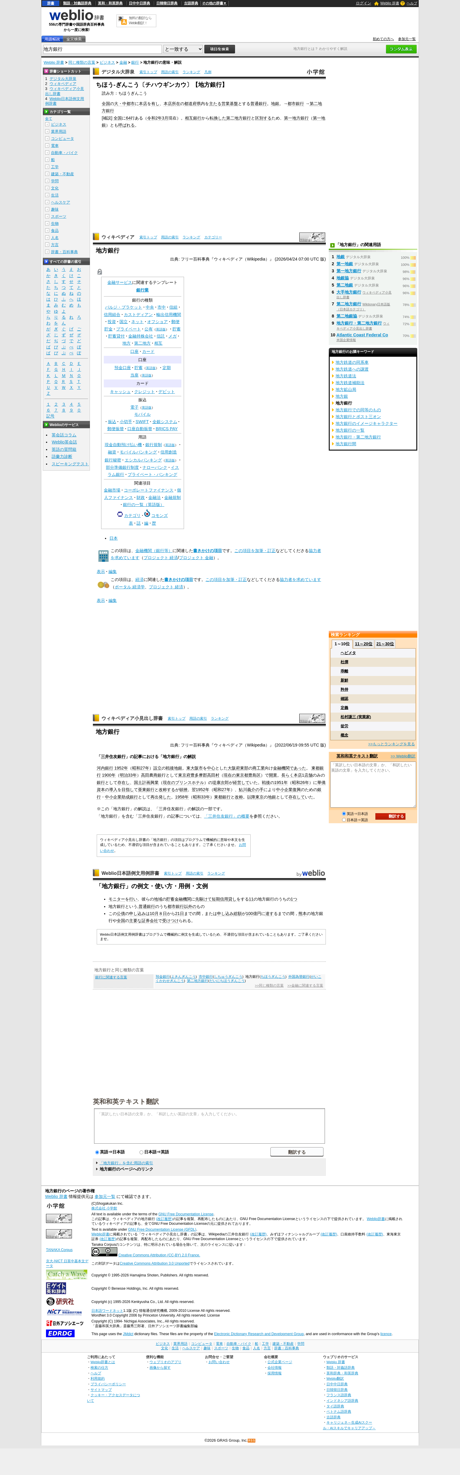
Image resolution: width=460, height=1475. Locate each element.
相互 (158, 343)
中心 (211, 768)
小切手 (126, 421)
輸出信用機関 (168, 314)
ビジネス (107, 62)
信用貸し (228, 899)
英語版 (161, 329)
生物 (55, 223)
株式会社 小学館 (104, 1208)
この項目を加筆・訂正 (255, 550)
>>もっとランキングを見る (391, 744)
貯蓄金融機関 (178, 899)
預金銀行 (163, 976)
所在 (176, 103)
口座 (134, 351)
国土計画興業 (146, 782)
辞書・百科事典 (64, 252)
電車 (55, 145)
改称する (167, 789)
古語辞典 (191, 3)
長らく (287, 775)
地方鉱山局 (346, 389)
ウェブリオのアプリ (165, 1362)
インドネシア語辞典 (342, 1400)
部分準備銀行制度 (122, 467)
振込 (112, 421)
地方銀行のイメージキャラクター (366, 423)
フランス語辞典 (338, 1395)
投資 (112, 321)
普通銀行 (258, 103)
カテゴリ (132, 515)
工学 (55, 167)
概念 (344, 735)
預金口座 (122, 367)
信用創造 (168, 452)
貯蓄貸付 (116, 336)
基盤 (234, 103)
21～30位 (385, 643)
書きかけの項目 (207, 550)
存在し (123, 782)
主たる (215, 103)
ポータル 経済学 (130, 587)
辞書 (50, 3)
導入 (113, 789)
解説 (192, 756)
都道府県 (192, 103)
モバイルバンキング (138, 452)
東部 (244, 768)
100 (249, 913)
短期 (216, 899)
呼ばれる (126, 125)
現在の (230, 775)
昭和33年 (201, 797)
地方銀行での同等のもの (358, 409)
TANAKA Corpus (59, 1250)
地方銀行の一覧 (350, 430)
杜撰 (344, 662)
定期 (166, 367)
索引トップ (148, 72)
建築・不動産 (62, 174)
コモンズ (159, 515)
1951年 (281, 782)
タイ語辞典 (335, 1406)
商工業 (258, 768)
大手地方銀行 (348, 292)
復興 (297, 789)
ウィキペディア (117, 237)
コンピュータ (62, 138)
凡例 (207, 72)
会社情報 (274, 1367)
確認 (344, 698)
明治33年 (128, 775)
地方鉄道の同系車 (352, 362)
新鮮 (344, 680)
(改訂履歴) (164, 1219)
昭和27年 (140, 768)
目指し (127, 789)
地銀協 (342, 278)
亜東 (142, 789)
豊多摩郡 (198, 775)
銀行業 (142, 290)
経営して (241, 782)
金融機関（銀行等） (153, 550)
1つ (294, 899)
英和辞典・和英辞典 (342, 1373)
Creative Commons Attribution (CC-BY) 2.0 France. (159, 1255)
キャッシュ (120, 391)
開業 (273, 775)
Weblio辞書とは (103, 1362)
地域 (158, 899)
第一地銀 (344, 263)
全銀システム (164, 421)
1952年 (121, 768)
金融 (123, 62)
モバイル (142, 414)
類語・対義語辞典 (77, 3)
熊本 (302, 913)
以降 (251, 797)
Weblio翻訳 (335, 1378)
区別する (263, 118)
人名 (55, 237)
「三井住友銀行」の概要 (226, 816)
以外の (190, 906)
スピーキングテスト (70, 463)
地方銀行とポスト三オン (358, 416)
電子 (134, 407)
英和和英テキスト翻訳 (126, 1101)
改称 (239, 797)
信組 (173, 307)
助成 (125, 797)
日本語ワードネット (107, 1311)
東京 (259, 797)
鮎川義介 (247, 789)
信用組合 (112, 314)
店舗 (308, 775)
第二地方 (142, 343)
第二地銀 (344, 285)
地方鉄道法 (346, 376)
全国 (106, 103)
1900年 (109, 775)
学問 (55, 181)
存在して (296, 797)
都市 (130, 103)
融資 (112, 452)
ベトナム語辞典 (338, 1411)
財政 (141, 497)
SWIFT (142, 421)
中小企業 (284, 789)
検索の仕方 (99, 1367)
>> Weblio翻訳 (403, 756)
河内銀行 (105, 768)
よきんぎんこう (183, 976)
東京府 (184, 775)
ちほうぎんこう (273, 976)
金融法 (154, 497)
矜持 (344, 689)
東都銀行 (222, 797)
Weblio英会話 (64, 442)
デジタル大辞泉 (117, 71)
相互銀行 (193, 118)
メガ (172, 336)
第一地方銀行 (296, 118)
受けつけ (170, 920)
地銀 (275, 103)
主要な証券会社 (143, 920)
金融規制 (172, 497)
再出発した (160, 797)
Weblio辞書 (376, 1219)
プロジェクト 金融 (196, 557)
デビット (166, 391)
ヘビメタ (348, 653)
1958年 (182, 797)
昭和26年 (300, 782)
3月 (165, 118)
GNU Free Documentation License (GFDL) (162, 1229)
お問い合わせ (219, 1362)
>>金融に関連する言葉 (305, 985)
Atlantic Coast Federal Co (362, 335)
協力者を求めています (300, 579)
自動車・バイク (64, 152)
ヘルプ (412, 3)
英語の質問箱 (64, 449)
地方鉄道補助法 (350, 382)
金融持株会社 (140, 336)
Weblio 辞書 (389, 3)
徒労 (344, 726)
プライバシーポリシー (108, 1384)
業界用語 (58, 131)
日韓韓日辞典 (167, 3)
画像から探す (160, 1367)
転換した (218, 118)
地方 (126, 343)
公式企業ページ (279, 1362)
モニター (117, 899)
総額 (238, 913)
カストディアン (138, 314)
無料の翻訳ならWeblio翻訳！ (140, 20)
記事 (138, 756)
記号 (50, 416)
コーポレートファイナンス (148, 490)
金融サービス (119, 282)
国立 (123, 321)
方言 (55, 245)
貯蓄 (176, 329)
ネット (137, 321)
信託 (161, 336)
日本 (113, 538)
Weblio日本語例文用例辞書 (130, 873)
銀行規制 (153, 444)
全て (48, 118)
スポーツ (58, 216)
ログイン (363, 3)
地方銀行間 (346, 443)
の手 (259, 789)
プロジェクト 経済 (161, 557)
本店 (143, 103)
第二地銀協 (346, 316)
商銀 (157, 775)
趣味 (55, 209)
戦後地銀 (174, 768)
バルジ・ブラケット (123, 307)
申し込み (137, 913)
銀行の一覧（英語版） (143, 504)
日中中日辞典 (139, 3)
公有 (148, 329)
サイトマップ (101, 1389)
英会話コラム (64, 435)
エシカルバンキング (143, 460)
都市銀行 (296, 103)
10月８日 (158, 913)
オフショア (157, 321)
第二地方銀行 (238, 118)
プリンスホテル (189, 782)
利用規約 (98, 1378)
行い (133, 899)
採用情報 (274, 1373)
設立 (157, 768)
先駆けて (203, 899)
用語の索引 (170, 72)
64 (128, 118)
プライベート (128, 329)
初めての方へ (383, 39)
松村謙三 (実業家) (356, 717)
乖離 (344, 671)
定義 (344, 707)
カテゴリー (213, 237)
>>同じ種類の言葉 (269, 985)
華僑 (321, 782)
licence (386, 1334)
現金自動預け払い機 (123, 444)
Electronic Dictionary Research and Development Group (259, 1334)
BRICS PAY (167, 428)
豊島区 (254, 775)
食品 (55, 230)
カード (148, 351)
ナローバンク (154, 467)
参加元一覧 (407, 39)
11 (251, 899)
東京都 (242, 775)
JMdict (128, 1334)
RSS (251, 1440)
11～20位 (363, 643)
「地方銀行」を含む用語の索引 (126, 1163)
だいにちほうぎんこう (227, 981)
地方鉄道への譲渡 (352, 369)
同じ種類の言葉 (81, 62)
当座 (134, 375)
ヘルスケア (60, 202)
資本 (101, 789)
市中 (161, 307)
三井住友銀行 (113, 756)
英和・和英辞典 (110, 3)
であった (298, 768)
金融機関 (281, 768)
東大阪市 (194, 768)
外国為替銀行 (299, 976)
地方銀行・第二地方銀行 (359, 323)
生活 (55, 195)
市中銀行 (206, 976)
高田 (145, 775)
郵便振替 (115, 428)
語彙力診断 (62, 456)
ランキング (191, 72)
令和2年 (154, 118)
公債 (121, 913)
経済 (139, 579)
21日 (179, 913)
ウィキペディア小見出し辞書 (132, 718)
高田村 (213, 775)
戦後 (266, 782)
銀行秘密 (113, 460)
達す (269, 913)
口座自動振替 (139, 428)
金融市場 (112, 490)
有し (155, 103)
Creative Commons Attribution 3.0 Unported (155, 1263)
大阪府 (234, 768)
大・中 (120, 103)
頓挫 (183, 789)
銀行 (135, 62)
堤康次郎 (220, 782)
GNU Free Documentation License (185, 1214)
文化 (55, 188)
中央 (150, 307)
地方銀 (342, 396)
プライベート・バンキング (152, 474)
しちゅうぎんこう (228, 976)
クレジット (144, 391)
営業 (225, 103)
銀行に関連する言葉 (111, 977)
